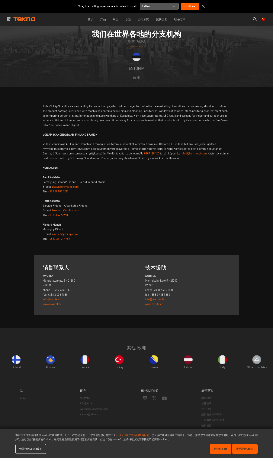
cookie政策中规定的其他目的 (132, 435)
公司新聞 (143, 19)
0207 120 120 (151, 153)
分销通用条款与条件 (212, 420)
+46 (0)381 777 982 (59, 238)
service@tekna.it (89, 414)
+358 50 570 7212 (58, 191)
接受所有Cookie (245, 448)
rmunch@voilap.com (65, 234)
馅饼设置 (206, 425)
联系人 (141, 41)
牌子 (90, 19)
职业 (128, 19)
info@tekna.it (87, 403)
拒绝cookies (220, 448)
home (131, 41)
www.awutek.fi (52, 304)
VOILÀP (23, 397)
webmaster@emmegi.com (94, 408)
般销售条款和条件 (211, 414)
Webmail (85, 397)
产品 (103, 19)
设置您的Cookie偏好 (30, 448)
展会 (115, 19)
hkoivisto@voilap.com (65, 210)
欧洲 (136, 78)
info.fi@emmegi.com (194, 153)
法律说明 (206, 403)
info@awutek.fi (52, 299)
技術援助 (161, 19)
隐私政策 (206, 397)
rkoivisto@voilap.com (65, 186)
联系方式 (179, 19)
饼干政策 (206, 408)
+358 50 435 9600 (58, 215)
